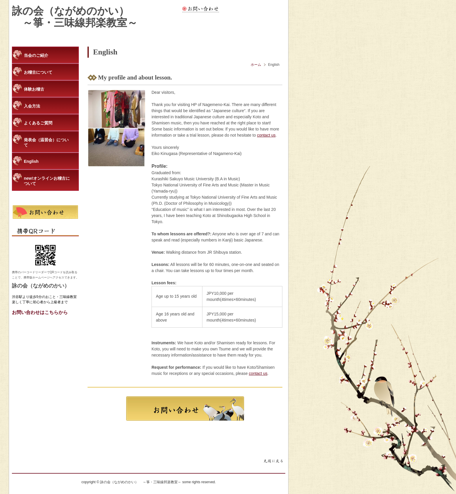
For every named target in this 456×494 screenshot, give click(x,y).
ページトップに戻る (273, 461)
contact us (266, 135)
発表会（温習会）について (46, 142)
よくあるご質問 (38, 123)
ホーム (256, 65)
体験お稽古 (34, 89)
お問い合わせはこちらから (40, 312)
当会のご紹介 (36, 55)
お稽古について (38, 72)
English (31, 161)
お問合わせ (185, 408)
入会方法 (32, 106)
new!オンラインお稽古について (47, 181)
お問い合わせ (200, 9)
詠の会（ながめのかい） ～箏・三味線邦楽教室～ (75, 17)
